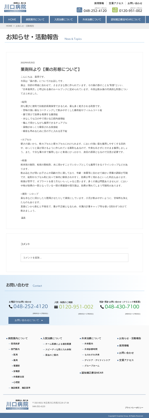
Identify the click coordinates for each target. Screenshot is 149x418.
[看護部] (25, 366)
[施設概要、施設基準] (21, 388)
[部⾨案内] (21, 349)
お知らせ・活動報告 (25, 26)
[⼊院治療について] (54, 338)
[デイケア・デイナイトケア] (98, 360)
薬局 (23, 218)
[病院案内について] (19, 338)
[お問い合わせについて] (28, 320)
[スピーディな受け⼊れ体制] (59, 349)
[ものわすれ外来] (95, 355)
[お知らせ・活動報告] (130, 338)
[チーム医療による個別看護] (59, 344)
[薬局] (25, 360)
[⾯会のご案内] (59, 355)
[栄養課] (25, 371)
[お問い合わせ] (134, 3)
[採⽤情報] (130, 346)
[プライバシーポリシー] (132, 408)
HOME (9, 26)
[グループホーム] (95, 366)
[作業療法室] (25, 377)
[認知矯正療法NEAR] (93, 373)
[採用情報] (98, 3)
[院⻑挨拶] (21, 344)
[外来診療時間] (95, 349)
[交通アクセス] (115, 3)
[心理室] (25, 382)
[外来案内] (95, 344)
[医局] (25, 355)
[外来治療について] (93, 338)
